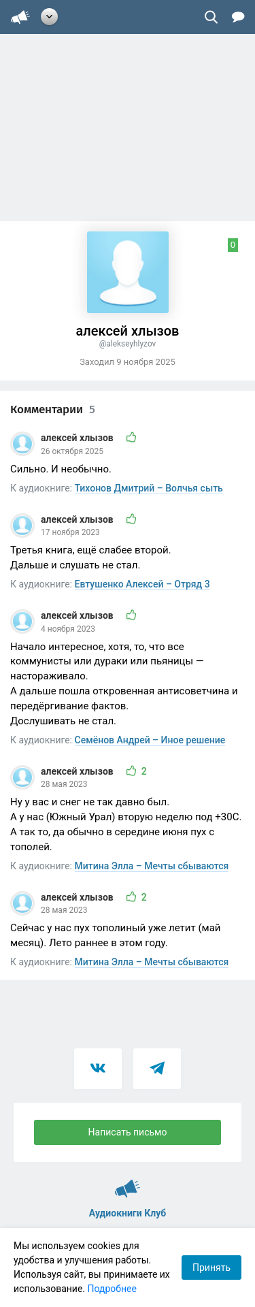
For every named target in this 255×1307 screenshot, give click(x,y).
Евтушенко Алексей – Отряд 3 (142, 584)
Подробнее (112, 1288)
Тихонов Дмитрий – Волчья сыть (149, 488)
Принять (211, 1267)
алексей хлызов (78, 437)
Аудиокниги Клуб (127, 1182)
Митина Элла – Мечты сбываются (152, 865)
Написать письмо (127, 1132)
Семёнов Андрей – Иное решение (150, 740)
